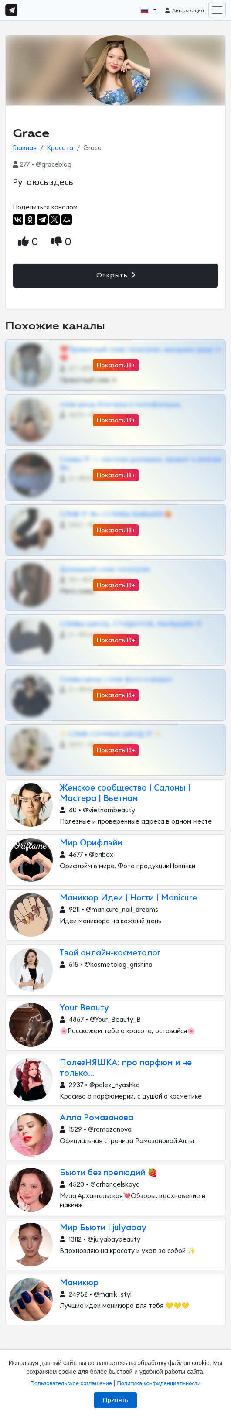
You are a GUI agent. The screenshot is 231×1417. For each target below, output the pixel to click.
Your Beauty (84, 1008)
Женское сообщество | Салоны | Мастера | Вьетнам (125, 793)
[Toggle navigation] (217, 10)
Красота (60, 148)
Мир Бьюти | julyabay (103, 1228)
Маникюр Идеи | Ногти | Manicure (128, 898)
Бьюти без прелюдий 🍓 (109, 1173)
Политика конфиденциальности (158, 1383)
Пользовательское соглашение (71, 1383)
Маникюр (79, 1283)
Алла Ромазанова (96, 1118)
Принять (115, 1399)
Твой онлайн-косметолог (110, 953)
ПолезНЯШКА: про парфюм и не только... (126, 1068)
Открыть (115, 275)
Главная (25, 148)
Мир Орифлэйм (91, 843)
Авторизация (184, 10)
